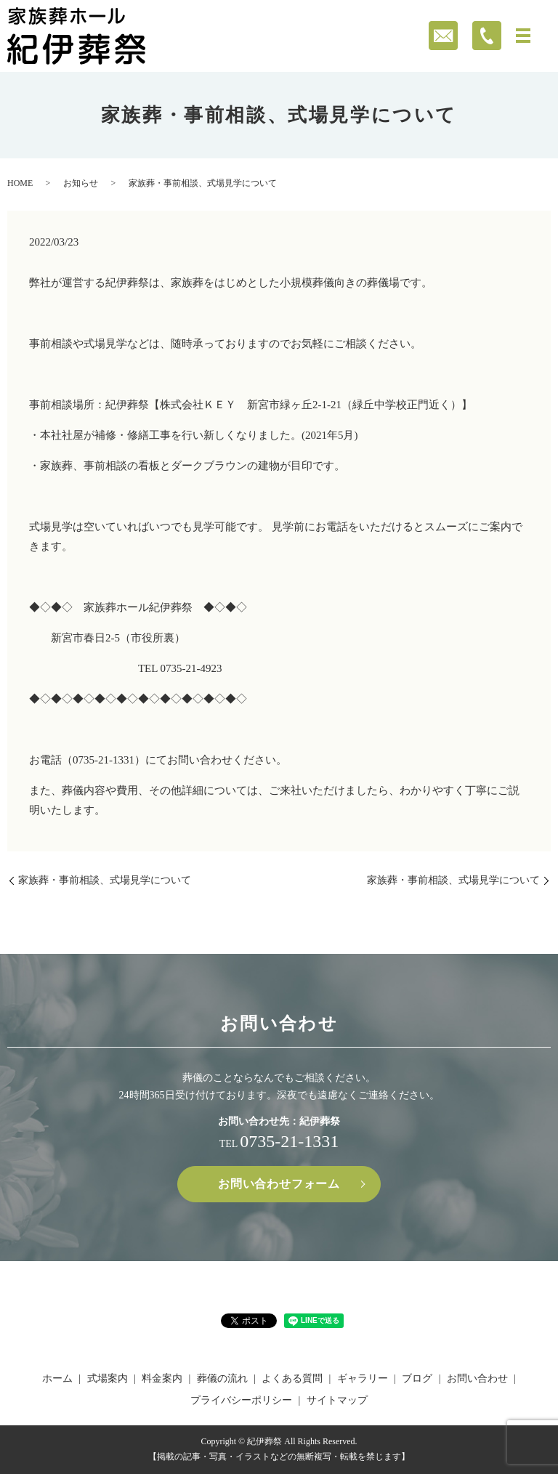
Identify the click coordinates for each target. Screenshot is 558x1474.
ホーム (57, 1378)
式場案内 (107, 1378)
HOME (20, 183)
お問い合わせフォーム (279, 1184)
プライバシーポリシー (241, 1400)
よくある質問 (292, 1378)
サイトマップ (337, 1400)
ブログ (417, 1378)
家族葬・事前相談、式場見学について (104, 880)
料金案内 (162, 1378)
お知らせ (80, 183)
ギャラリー (362, 1378)
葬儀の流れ (222, 1378)
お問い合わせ (477, 1378)
